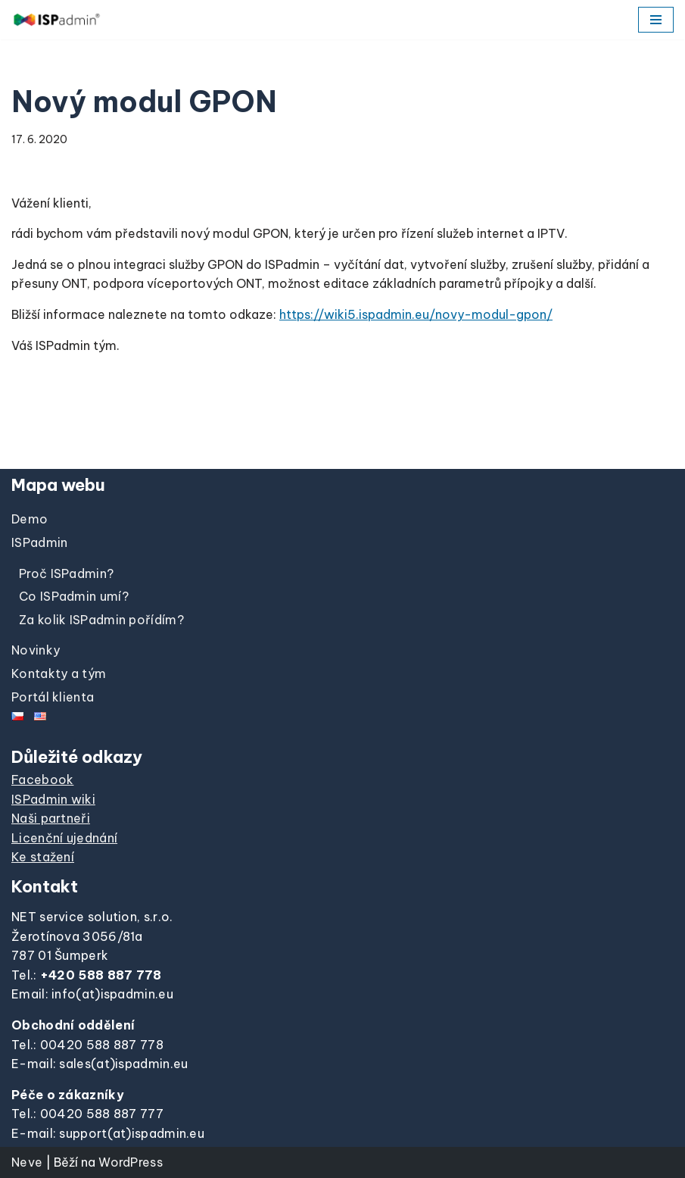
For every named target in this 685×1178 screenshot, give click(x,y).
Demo (29, 519)
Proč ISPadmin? (66, 573)
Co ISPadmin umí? (74, 596)
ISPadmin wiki (53, 799)
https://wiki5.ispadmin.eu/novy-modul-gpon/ (416, 314)
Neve (26, 1162)
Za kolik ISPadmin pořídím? (101, 619)
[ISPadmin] (56, 20)
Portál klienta (52, 697)
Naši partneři (50, 818)
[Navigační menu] (656, 20)
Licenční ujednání (64, 837)
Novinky (35, 650)
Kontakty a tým (58, 673)
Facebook (42, 779)
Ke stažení (42, 856)
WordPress (130, 1162)
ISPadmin (39, 542)
